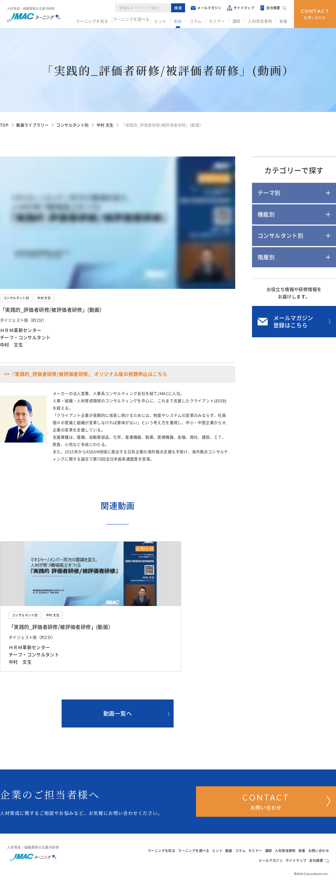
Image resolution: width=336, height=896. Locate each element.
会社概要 (275, 8)
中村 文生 (44, 298)
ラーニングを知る (102, 20)
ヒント (172, 20)
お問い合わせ (315, 13)
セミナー (223, 20)
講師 (241, 20)
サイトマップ (242, 8)
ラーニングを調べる (142, 20)
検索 (180, 8)
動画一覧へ (136, 721)
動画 (188, 20)
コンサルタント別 (16, 298)
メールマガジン (208, 8)
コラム (203, 20)
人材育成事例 (263, 20)
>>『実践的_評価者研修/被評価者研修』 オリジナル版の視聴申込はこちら (85, 374)
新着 (284, 20)
